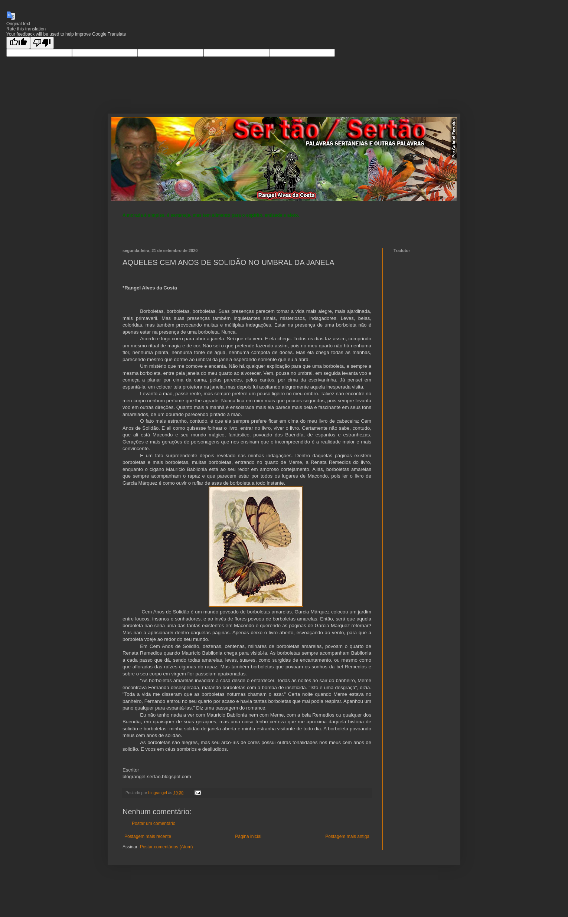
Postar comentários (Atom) (166, 846)
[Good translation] (18, 43)
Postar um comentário (153, 823)
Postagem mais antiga (347, 836)
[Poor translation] (42, 43)
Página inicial (248, 836)
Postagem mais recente (147, 836)
